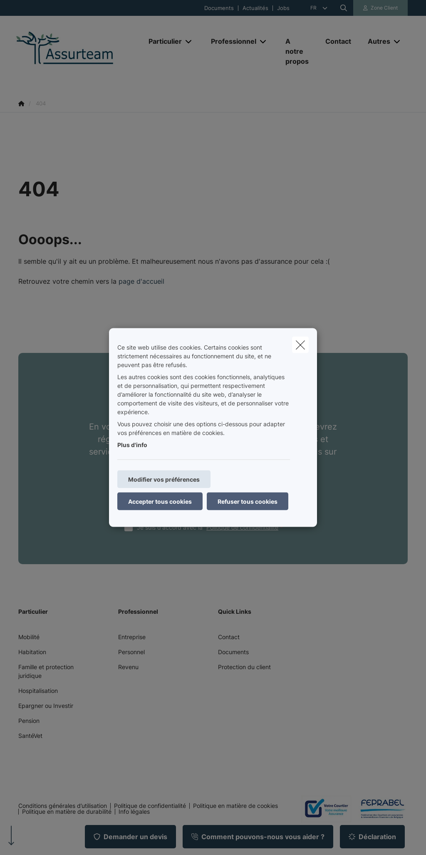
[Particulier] (162, 41)
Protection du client (244, 666)
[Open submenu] (189, 41)
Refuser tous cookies (247, 501)
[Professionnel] (230, 41)
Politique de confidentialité (242, 527)
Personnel (131, 651)
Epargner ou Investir (45, 705)
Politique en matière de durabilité (66, 812)
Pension (29, 720)
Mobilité (29, 636)
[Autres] (375, 41)
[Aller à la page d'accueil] (77, 51)
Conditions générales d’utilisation (62, 806)
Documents (219, 8)
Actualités (255, 8)
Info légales (134, 812)
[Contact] (338, 41)
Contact (229, 636)
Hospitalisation (38, 690)
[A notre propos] (297, 51)
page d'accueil (141, 281)
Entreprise (132, 636)
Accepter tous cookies (160, 501)
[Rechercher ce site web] (343, 8)
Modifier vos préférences (164, 479)
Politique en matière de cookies (235, 806)
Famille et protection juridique (46, 671)
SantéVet (30, 735)
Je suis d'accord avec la (212, 527)
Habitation (32, 651)
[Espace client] (380, 8)
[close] (300, 345)
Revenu (128, 666)
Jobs (283, 8)
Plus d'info (132, 444)
